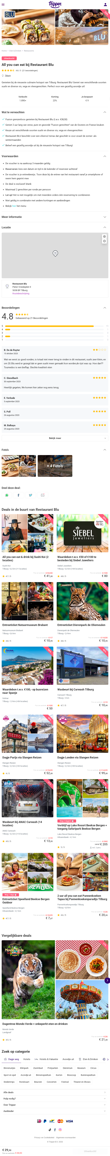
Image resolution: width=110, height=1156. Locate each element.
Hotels (26, 1059)
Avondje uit (68, 1059)
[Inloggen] (105, 5)
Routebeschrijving (20, 293)
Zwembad (38, 1068)
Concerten (52, 1082)
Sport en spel (10, 1075)
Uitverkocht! (90, 1151)
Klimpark (24, 1068)
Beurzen (38, 1082)
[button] (55, 112)
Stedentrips (9, 1082)
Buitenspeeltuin (88, 1075)
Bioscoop (71, 1075)
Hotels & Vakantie (46, 1059)
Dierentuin (67, 1068)
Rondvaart (24, 1082)
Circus (93, 1068)
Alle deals (8, 1092)
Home (4, 51)
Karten (59, 1075)
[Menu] (3, 5)
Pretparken (53, 1068)
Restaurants (29, 51)
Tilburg (8, 76)
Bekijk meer (55, 438)
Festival (65, 1082)
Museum (81, 1068)
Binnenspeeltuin (43, 1075)
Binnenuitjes (9, 1068)
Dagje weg (11, 1059)
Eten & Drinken (15, 51)
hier (14, 206)
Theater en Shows (82, 1082)
